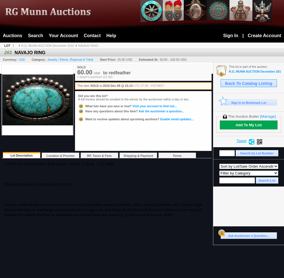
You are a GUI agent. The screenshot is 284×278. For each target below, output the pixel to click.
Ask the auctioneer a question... (131, 111)
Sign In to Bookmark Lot (243, 102)
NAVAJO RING (88, 45)
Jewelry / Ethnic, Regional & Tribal (70, 59)
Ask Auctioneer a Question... (245, 234)
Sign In (230, 35)
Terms (177, 155)
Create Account (264, 35)
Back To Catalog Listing (248, 83)
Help (111, 35)
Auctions (12, 35)
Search (35, 35)
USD (21, 59)
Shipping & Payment (138, 155)
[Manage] (268, 116)
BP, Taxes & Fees (99, 155)
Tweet (241, 141)
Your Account (63, 35)
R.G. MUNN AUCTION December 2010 (47, 45)
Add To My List (248, 125)
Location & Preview (60, 155)
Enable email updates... (136, 119)
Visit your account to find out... (127, 106)
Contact (92, 35)
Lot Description (22, 155)
